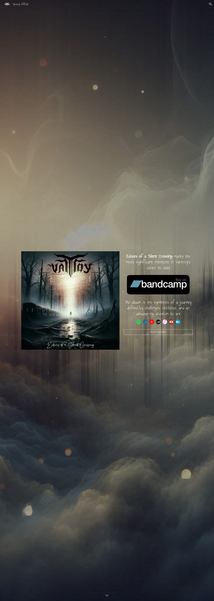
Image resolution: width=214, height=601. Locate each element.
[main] (158, 262)
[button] (210, 4)
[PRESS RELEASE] (158, 332)
